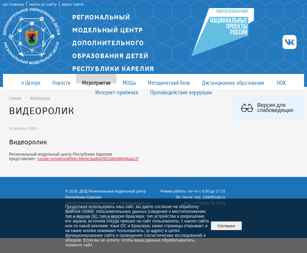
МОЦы (129, 82)
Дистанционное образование (233, 82)
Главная (15, 98)
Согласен (226, 226)
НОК (281, 82)
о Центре (31, 82)
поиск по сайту (43, 4)
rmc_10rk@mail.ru (209, 197)
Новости (61, 82)
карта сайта (72, 4)
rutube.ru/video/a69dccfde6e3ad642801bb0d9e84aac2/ (88, 159)
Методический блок (169, 82)
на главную (13, 4)
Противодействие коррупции (181, 92)
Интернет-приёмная (116, 92)
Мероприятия (96, 82)
